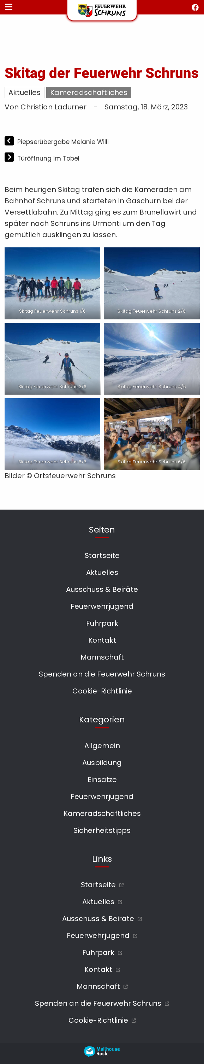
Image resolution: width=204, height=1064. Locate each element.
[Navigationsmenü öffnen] (9, 7)
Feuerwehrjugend (102, 606)
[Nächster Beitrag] (10, 158)
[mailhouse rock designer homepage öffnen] (102, 1055)
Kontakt (102, 640)
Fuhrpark (102, 623)
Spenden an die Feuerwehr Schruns (102, 674)
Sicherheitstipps (102, 830)
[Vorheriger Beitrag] (10, 141)
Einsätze (102, 780)
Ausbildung (102, 763)
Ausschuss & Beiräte (102, 589)
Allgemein (102, 746)
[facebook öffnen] (195, 7)
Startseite (102, 555)
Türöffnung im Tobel (48, 158)
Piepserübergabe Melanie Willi (63, 142)
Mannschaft (102, 657)
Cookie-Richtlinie (102, 691)
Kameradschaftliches (88, 92)
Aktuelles (24, 92)
